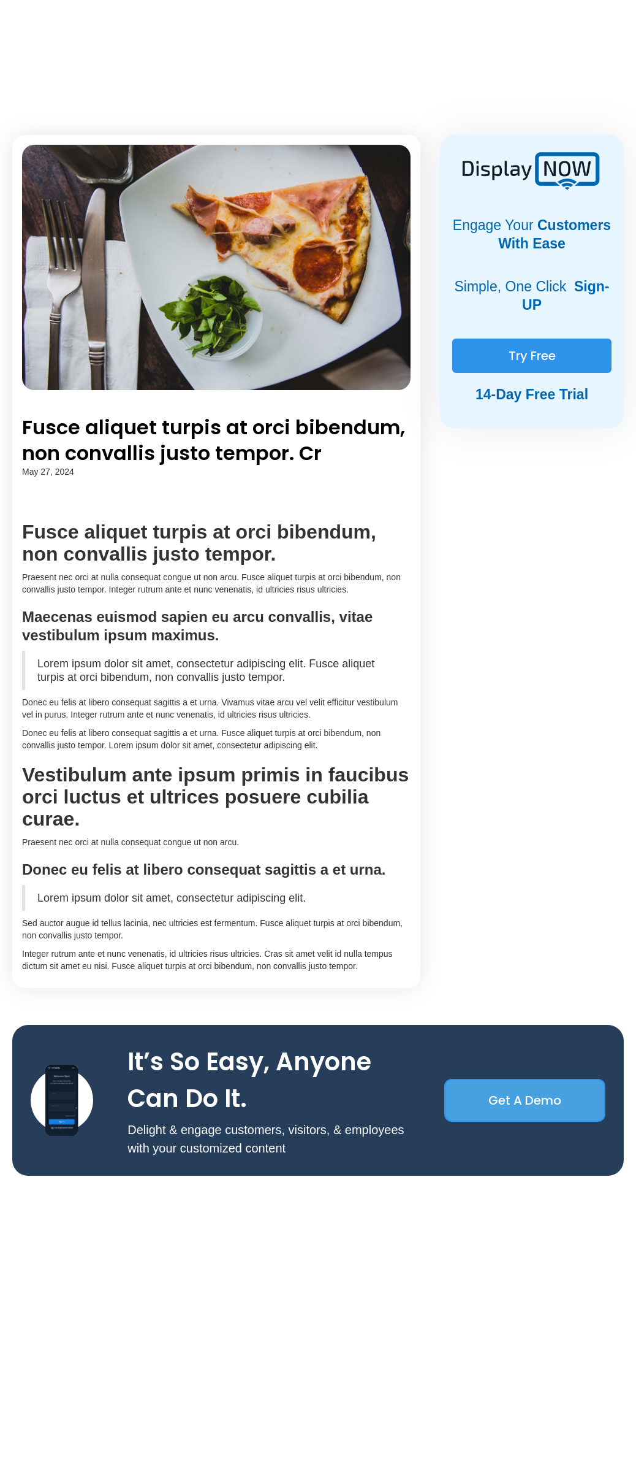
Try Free (532, 355)
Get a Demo (524, 1100)
